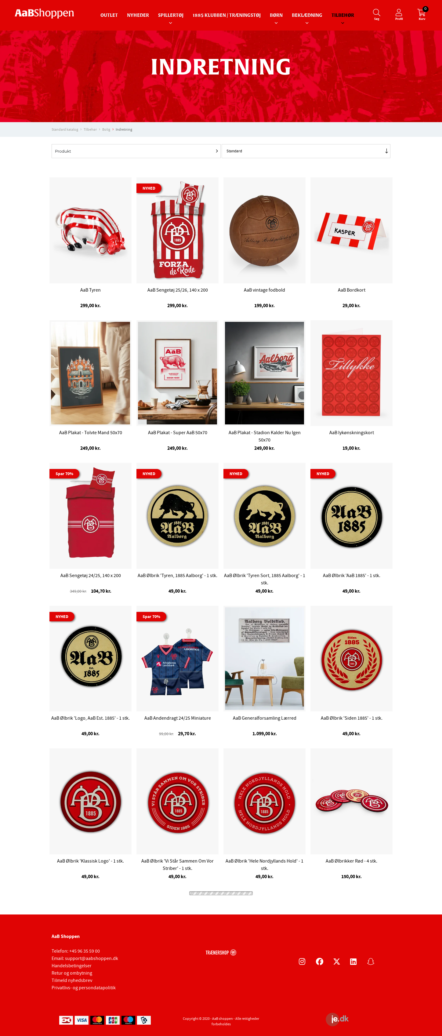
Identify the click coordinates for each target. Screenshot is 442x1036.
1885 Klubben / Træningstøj (227, 15)
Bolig (106, 129)
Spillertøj (170, 15)
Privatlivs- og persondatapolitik (84, 988)
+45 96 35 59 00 (84, 951)
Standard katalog (65, 129)
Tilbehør (343, 15)
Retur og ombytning (72, 973)
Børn (276, 15)
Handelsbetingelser (72, 966)
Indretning (124, 129)
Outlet (109, 15)
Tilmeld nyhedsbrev (72, 980)
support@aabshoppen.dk (91, 958)
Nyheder (138, 15)
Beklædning (307, 15)
